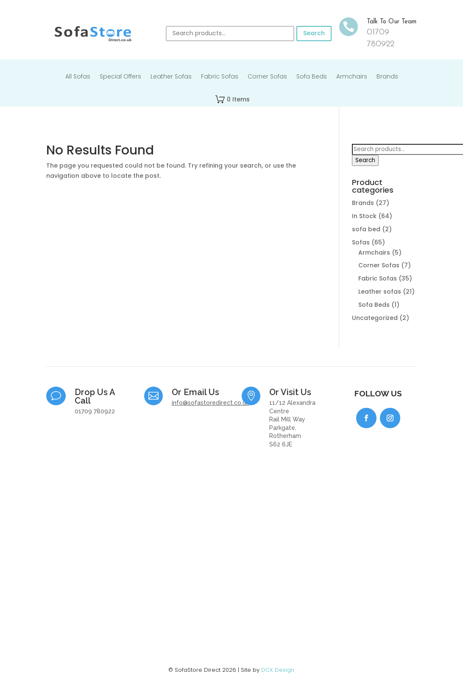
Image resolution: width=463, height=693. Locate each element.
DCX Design (277, 670)
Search (314, 33)
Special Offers (120, 77)
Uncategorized (375, 318)
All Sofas (77, 77)
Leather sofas (379, 291)
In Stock (364, 216)
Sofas (361, 242)
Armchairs (351, 77)
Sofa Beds (311, 77)
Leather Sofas (171, 77)
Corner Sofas (267, 77)
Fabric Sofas (219, 77)
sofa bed (366, 229)
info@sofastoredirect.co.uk (210, 402)
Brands (387, 77)
